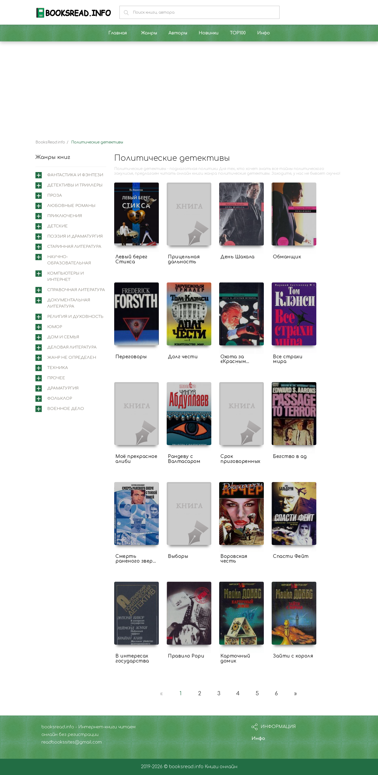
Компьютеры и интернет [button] (65, 276)
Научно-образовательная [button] (69, 260)
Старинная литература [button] (74, 246)
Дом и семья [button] (63, 337)
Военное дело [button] (65, 409)
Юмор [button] (54, 327)
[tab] (70, 175)
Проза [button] (54, 195)
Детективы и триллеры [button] (74, 185)
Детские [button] (57, 226)
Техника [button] (57, 368)
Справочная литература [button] (76, 290)
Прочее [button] (56, 378)
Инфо (258, 738)
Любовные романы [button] (71, 206)
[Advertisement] (189, 86)
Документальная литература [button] (68, 303)
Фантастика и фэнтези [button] (75, 175)
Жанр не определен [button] (71, 357)
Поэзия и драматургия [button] (75, 236)
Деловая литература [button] (72, 347)
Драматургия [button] (62, 388)
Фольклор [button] (59, 398)
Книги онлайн (221, 766)
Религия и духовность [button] (75, 316)
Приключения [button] (64, 216)
